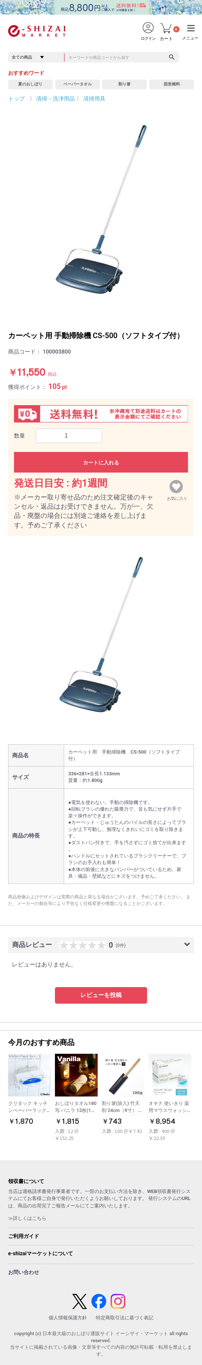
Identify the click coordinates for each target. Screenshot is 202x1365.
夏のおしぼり (30, 84)
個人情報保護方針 (68, 1317)
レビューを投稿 (101, 995)
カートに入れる (101, 463)
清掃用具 (94, 98)
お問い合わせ (23, 1272)
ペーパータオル (77, 84)
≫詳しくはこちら (27, 1218)
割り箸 (124, 84)
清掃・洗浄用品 (55, 98)
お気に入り (177, 497)
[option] (101, 211)
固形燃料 (172, 84)
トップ (16, 98)
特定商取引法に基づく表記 (124, 1317)
